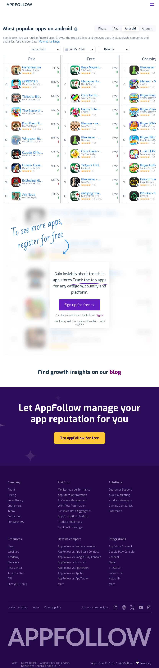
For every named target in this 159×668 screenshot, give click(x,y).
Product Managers (120, 500)
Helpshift (114, 578)
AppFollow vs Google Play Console (79, 557)
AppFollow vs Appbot (71, 573)
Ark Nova (28, 194)
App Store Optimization (72, 495)
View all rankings (49, 41)
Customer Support (120, 490)
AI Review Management (72, 500)
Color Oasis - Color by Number (91, 151)
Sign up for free (79, 305)
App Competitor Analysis (73, 516)
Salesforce (115, 573)
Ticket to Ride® (32, 96)
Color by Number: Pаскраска (91, 95)
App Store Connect (120, 546)
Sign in (99, 315)
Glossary (13, 562)
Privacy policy (52, 607)
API (10, 578)
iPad (115, 28)
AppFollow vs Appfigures (73, 568)
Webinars (14, 552)
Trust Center (16, 573)
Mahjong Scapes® (91, 193)
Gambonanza (31, 67)
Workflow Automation (71, 506)
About (11, 490)
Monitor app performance (74, 490)
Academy (13, 557)
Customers (15, 506)
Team (11, 511)
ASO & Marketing (119, 495)
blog (115, 372)
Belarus (114, 49)
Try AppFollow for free (79, 438)
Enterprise (115, 511)
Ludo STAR (147, 151)
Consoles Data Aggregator (74, 511)
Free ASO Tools (17, 584)
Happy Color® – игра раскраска (91, 109)
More (61, 584)
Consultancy (15, 500)
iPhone (102, 28)
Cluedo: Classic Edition (32, 165)
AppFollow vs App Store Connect (78, 552)
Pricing (12, 495)
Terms (35, 607)
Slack (112, 562)
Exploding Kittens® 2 (32, 180)
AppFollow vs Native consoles (77, 546)
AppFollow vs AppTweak (73, 578)
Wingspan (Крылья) (32, 138)
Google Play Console (121, 552)
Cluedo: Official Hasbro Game (32, 152)
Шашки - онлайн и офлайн (91, 123)
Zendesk (114, 557)
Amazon (147, 28)
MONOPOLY (30, 81)
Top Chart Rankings (70, 527)
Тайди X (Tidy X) (91, 165)
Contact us (14, 516)
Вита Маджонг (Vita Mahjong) (91, 67)
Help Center (15, 568)
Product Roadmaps (70, 522)
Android (130, 28)
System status (17, 607)
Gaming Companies (121, 506)
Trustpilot (115, 568)
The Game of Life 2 (32, 110)
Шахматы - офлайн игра (91, 179)
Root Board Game (32, 123)
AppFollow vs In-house (72, 562)
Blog (10, 546)
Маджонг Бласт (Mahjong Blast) (91, 81)
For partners (16, 522)
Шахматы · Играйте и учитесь (91, 137)
